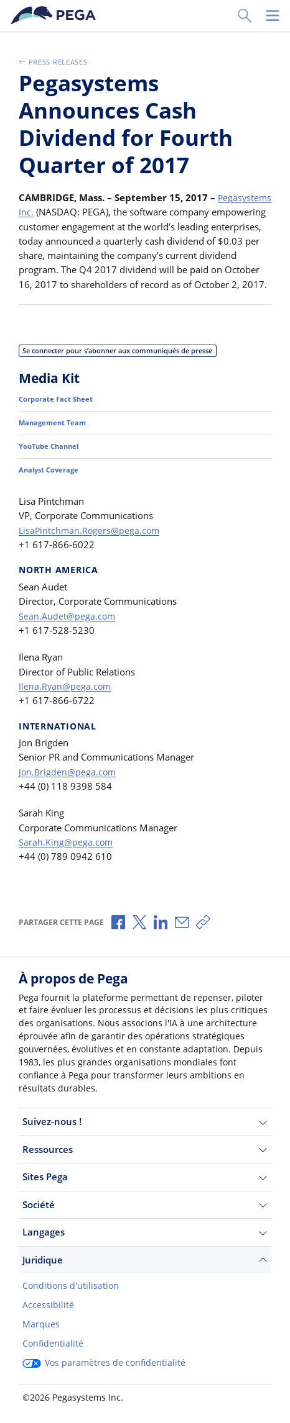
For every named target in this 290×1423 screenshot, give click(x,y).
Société (145, 1205)
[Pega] (55, 15)
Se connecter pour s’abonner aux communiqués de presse (127, 364)
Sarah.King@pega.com (66, 857)
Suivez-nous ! (145, 1121)
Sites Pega (145, 1177)
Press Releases (56, 61)
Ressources (145, 1149)
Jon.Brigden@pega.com (68, 786)
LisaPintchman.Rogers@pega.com (91, 545)
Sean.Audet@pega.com (68, 630)
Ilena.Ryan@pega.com (66, 701)
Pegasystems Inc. (55, 212)
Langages (145, 1232)
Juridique (145, 1260)
